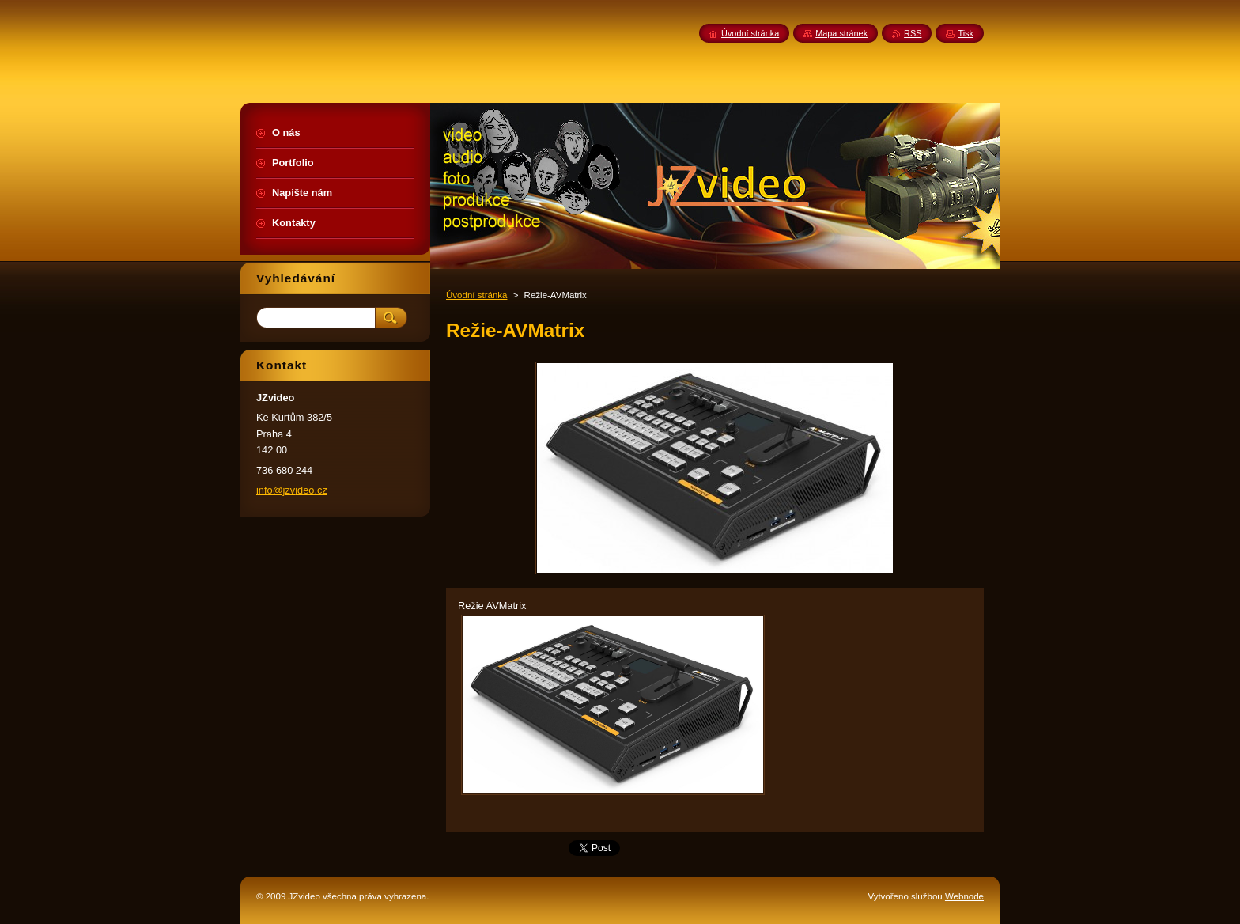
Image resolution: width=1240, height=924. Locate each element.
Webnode (964, 896)
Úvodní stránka (476, 295)
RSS (912, 33)
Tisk (965, 33)
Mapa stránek (841, 33)
